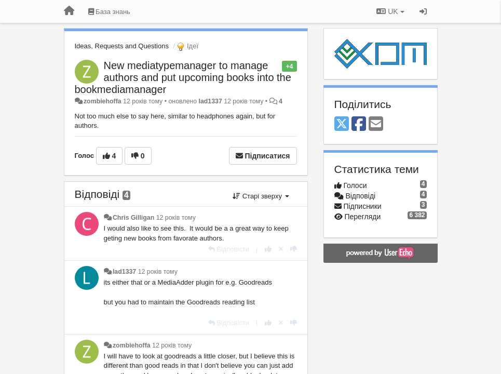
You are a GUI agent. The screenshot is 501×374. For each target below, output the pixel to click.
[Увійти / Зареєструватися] (423, 11)
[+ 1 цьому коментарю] (268, 249)
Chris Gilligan (133, 217)
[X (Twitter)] (341, 124)
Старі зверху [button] (261, 196)
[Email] (376, 124)
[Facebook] (358, 124)
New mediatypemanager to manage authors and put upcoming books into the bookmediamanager (183, 77)
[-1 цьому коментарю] (293, 249)
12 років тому (176, 217)
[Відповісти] (229, 249)
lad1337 (210, 101)
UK (390, 11)
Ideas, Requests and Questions (122, 46)
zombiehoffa (102, 101)
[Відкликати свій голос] (280, 249)
